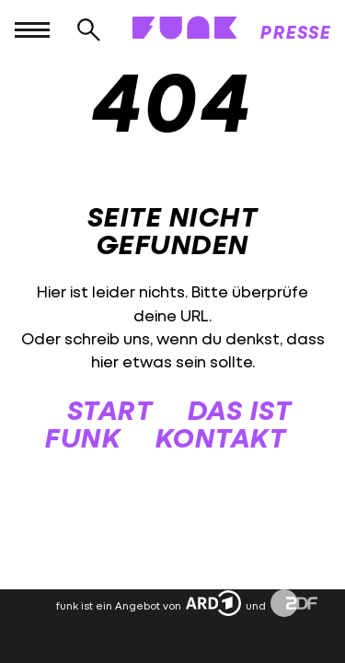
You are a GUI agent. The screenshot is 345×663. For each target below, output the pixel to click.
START (110, 409)
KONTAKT (221, 437)
